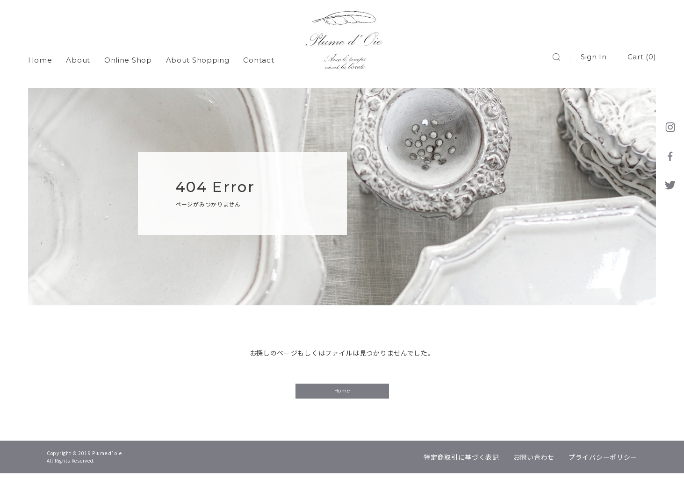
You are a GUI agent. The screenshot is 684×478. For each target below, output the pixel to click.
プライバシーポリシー (603, 461)
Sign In (593, 55)
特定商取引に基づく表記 (461, 461)
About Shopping (198, 55)
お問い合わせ (533, 461)
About (78, 55)
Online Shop (128, 55)
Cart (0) (641, 55)
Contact (259, 55)
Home (40, 55)
